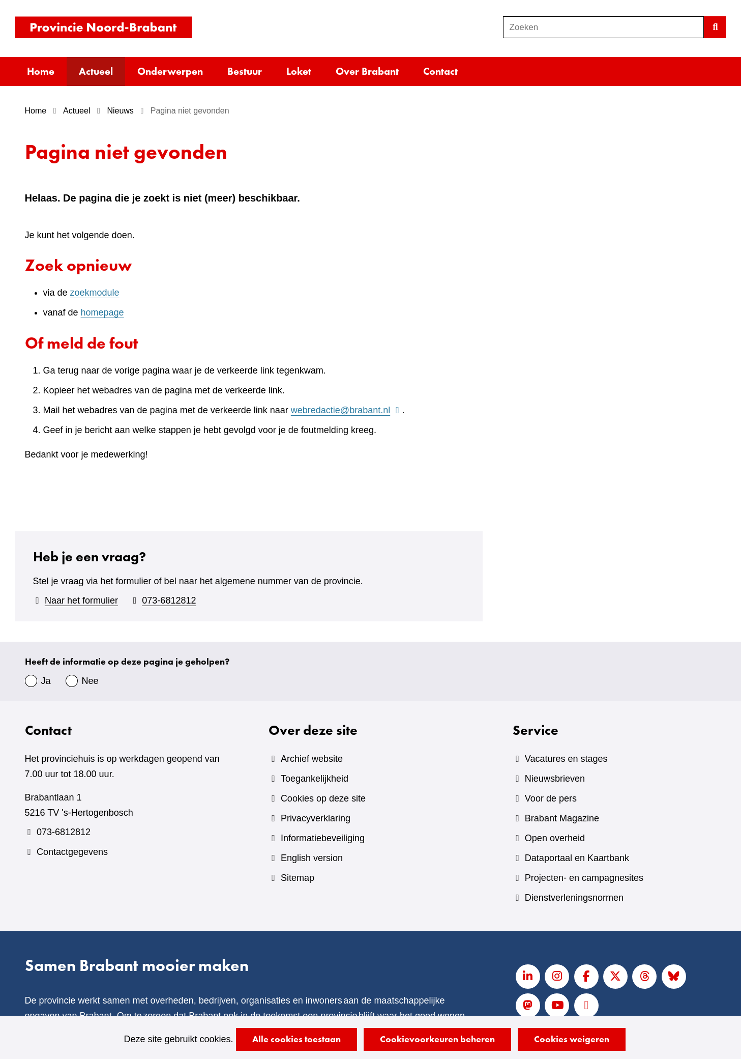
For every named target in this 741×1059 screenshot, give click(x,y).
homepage (102, 312)
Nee (90, 681)
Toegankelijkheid (314, 779)
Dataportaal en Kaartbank (577, 858)
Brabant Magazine (562, 818)
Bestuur (244, 71)
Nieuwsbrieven (555, 779)
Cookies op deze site (323, 798)
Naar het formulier (81, 600)
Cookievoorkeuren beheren (437, 1039)
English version (312, 858)
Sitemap (297, 878)
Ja (46, 681)
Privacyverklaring (315, 818)
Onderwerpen (170, 71)
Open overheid (555, 838)
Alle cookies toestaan (296, 1039)
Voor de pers (551, 798)
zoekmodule (95, 293)
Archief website (312, 759)
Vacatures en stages (566, 759)
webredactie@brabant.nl (346, 410)
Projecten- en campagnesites (584, 878)
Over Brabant (367, 71)
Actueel (96, 71)
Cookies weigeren (571, 1039)
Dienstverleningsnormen (574, 898)
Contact (440, 71)
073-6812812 (169, 600)
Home (40, 71)
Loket (298, 71)
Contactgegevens (72, 852)
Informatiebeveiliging (323, 838)
